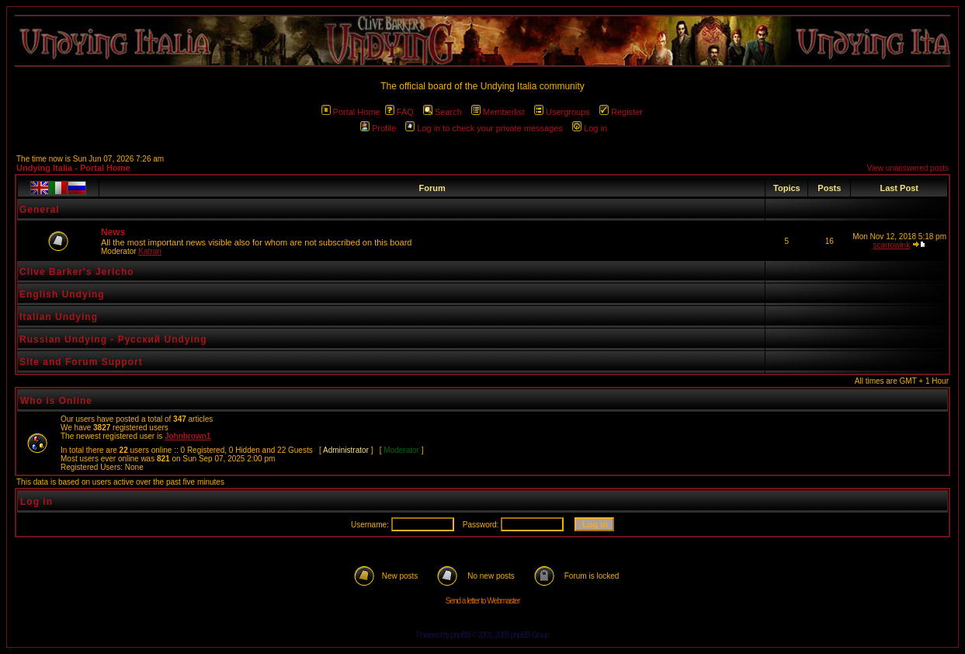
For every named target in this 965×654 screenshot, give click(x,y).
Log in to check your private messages (484, 128)
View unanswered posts (908, 168)
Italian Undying (58, 316)
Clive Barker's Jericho (76, 271)
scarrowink (891, 245)
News (113, 232)
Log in (589, 128)
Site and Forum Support (81, 362)
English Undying (62, 294)
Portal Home (350, 112)
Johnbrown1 (187, 436)
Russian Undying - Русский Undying (113, 339)
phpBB (460, 635)
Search (442, 112)
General (39, 209)
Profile (378, 128)
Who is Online (56, 400)
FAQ (399, 112)
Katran (149, 251)
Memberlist (498, 112)
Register (621, 112)
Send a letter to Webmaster (483, 601)
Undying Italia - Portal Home (73, 167)
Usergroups (562, 112)
